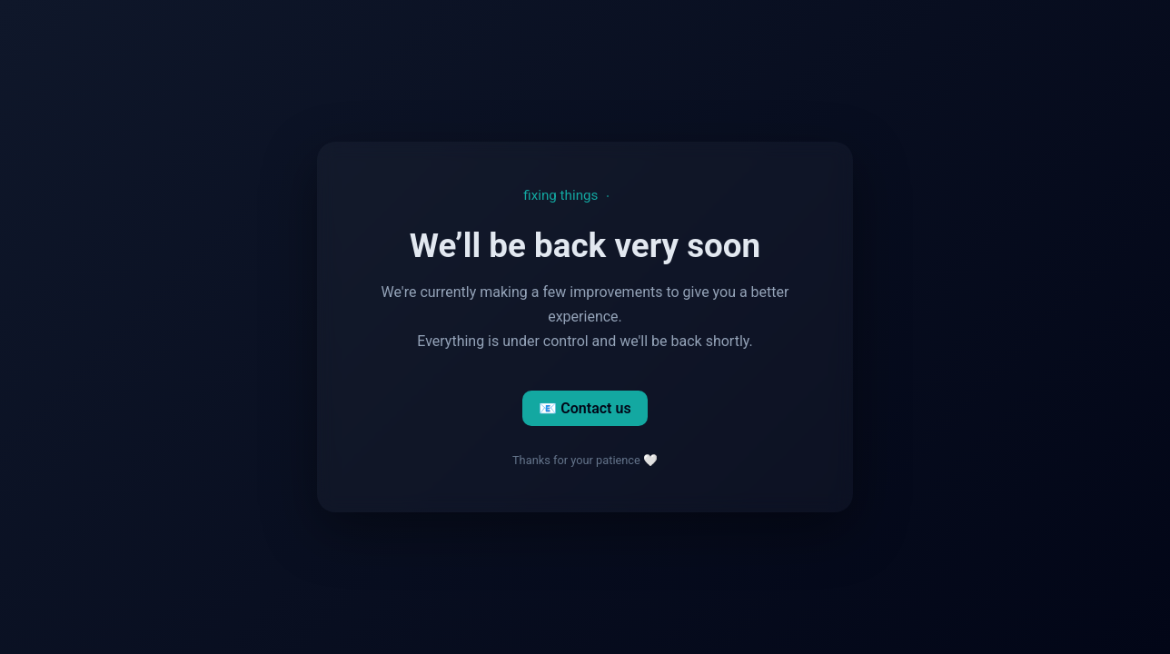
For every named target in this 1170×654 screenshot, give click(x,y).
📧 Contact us (584, 408)
